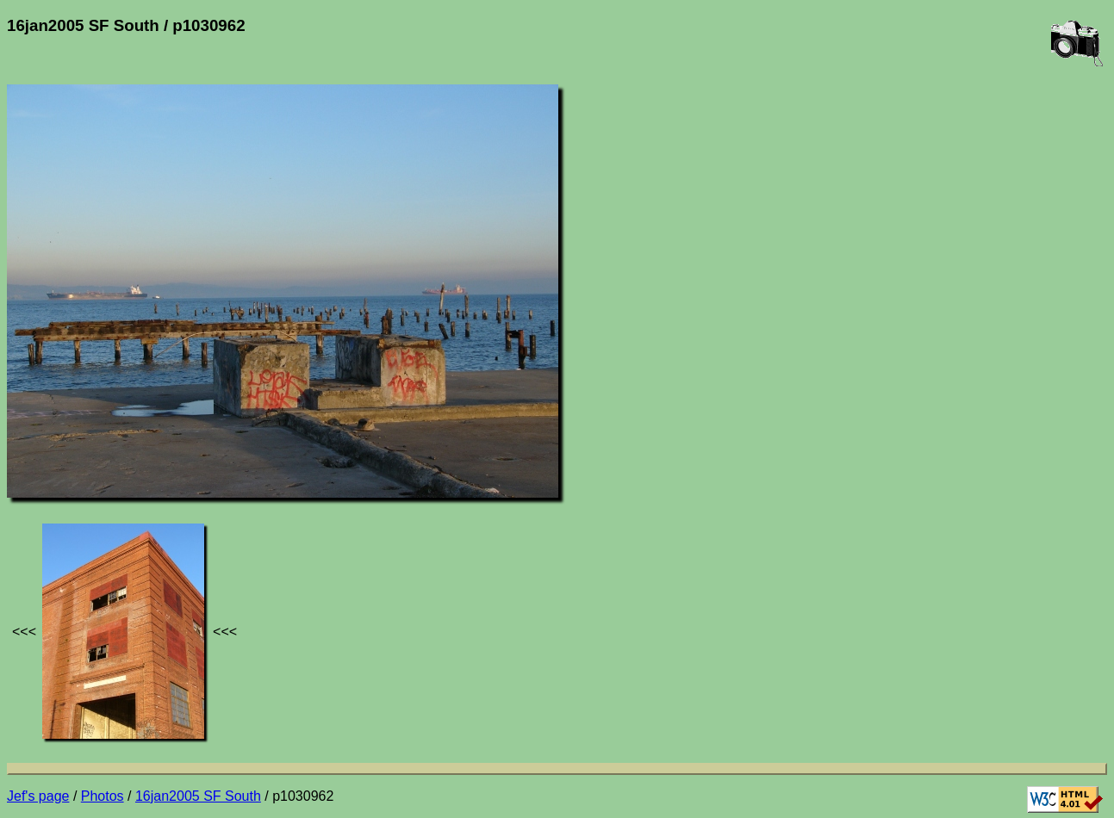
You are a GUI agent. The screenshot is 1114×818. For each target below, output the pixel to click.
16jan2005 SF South (198, 796)
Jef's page (38, 796)
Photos (102, 796)
